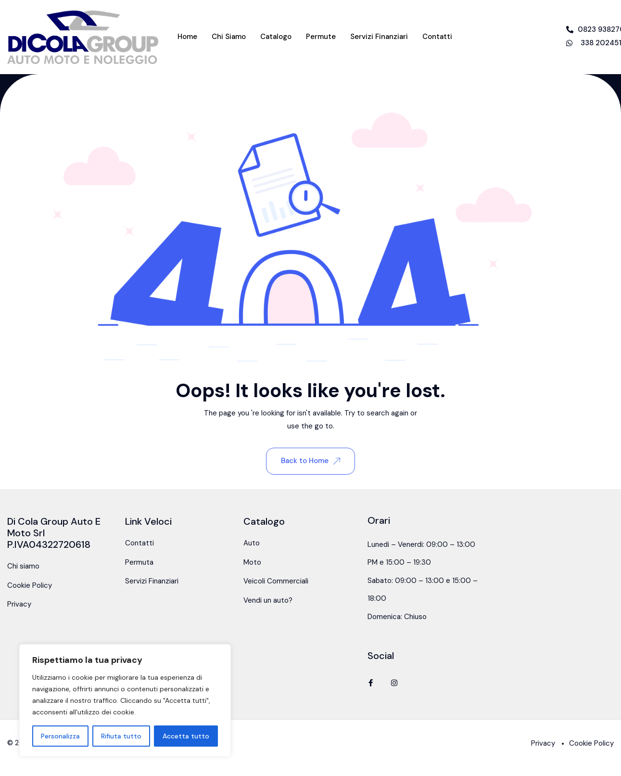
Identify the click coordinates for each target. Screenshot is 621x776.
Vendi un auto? (267, 600)
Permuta (139, 562)
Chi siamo (229, 36)
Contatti (437, 36)
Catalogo (275, 36)
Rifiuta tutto (121, 736)
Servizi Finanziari (379, 36)
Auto (251, 543)
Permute (321, 36)
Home (187, 36)
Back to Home (310, 461)
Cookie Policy (29, 585)
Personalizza (60, 736)
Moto (252, 562)
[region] (125, 700)
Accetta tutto (186, 736)
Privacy (19, 604)
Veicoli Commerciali (275, 581)
